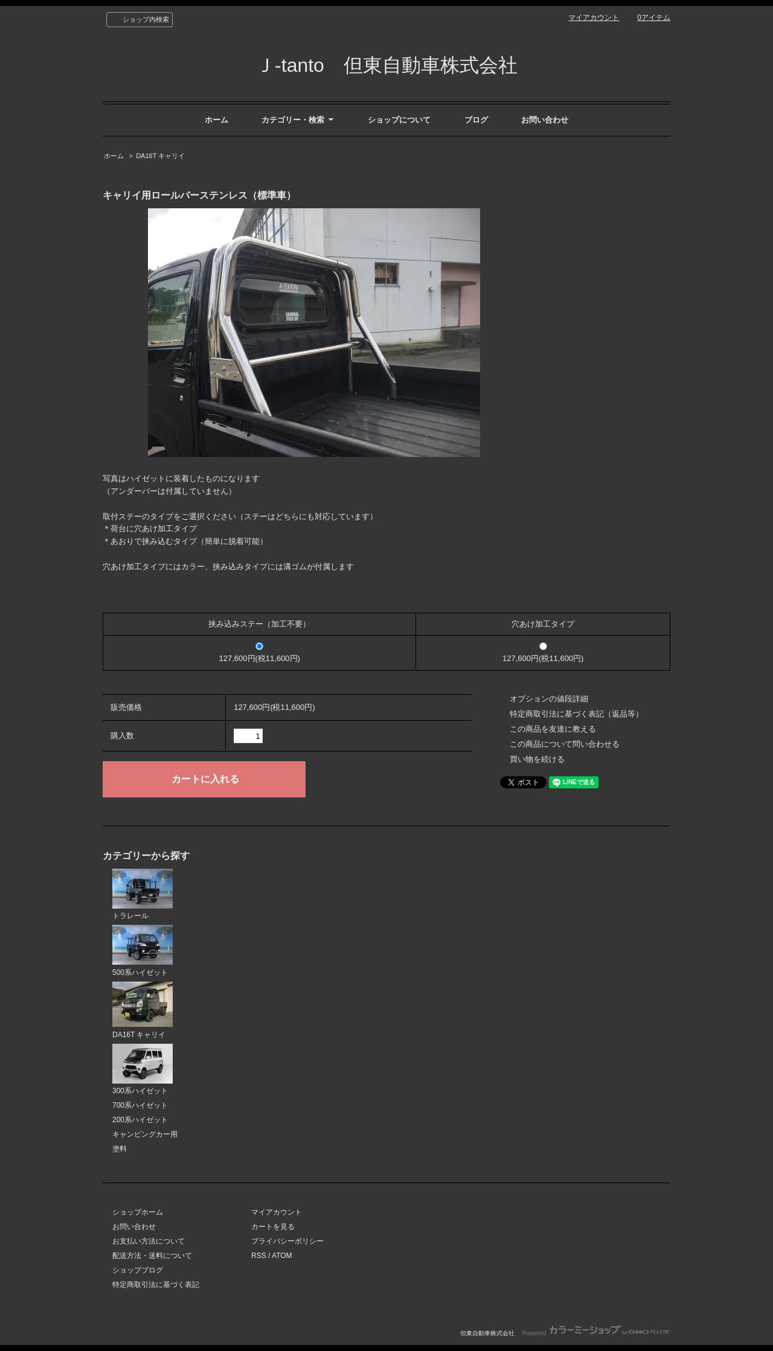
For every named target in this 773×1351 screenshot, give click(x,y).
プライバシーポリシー (287, 1241)
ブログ (476, 119)
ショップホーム (137, 1212)
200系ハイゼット (140, 1120)
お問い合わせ (544, 119)
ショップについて (399, 119)
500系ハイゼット (142, 951)
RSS (258, 1255)
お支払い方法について (148, 1241)
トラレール (142, 895)
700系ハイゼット (140, 1105)
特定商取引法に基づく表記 (155, 1284)
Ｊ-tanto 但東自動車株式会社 (386, 65)
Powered (596, 1333)
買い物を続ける (537, 759)
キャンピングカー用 (145, 1134)
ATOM (282, 1255)
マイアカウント (593, 17)
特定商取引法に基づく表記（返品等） (576, 713)
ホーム (216, 119)
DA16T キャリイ (160, 155)
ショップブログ (137, 1270)
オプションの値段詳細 (549, 698)
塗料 (119, 1149)
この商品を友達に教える (553, 728)
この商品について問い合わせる (565, 744)
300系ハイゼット (142, 1070)
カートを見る (273, 1226)
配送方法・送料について (152, 1255)
